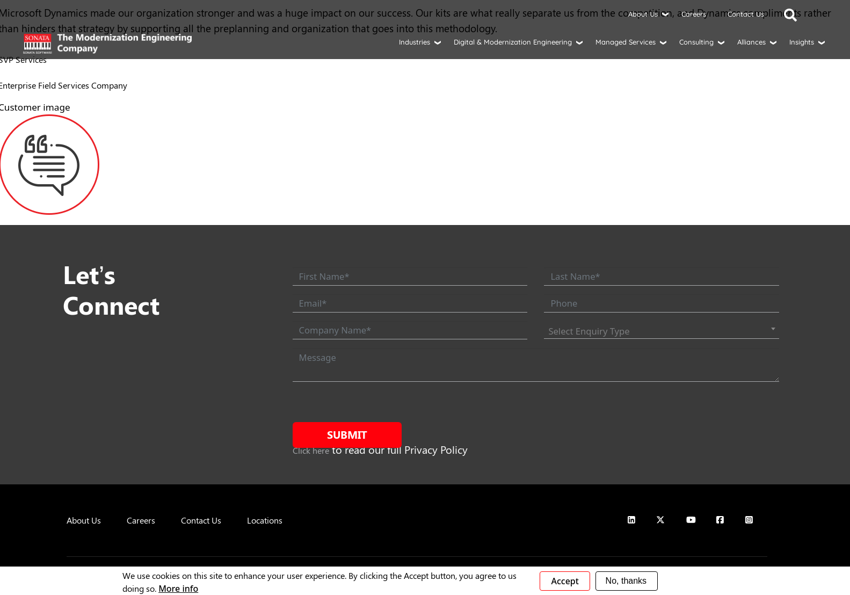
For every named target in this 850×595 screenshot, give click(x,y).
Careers (693, 14)
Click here (311, 450)
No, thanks (626, 580)
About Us (643, 14)
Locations (264, 520)
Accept (564, 581)
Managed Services (625, 42)
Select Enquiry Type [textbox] (588, 331)
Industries (414, 42)
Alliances (751, 42)
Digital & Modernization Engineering (513, 42)
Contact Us (746, 14)
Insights (801, 42)
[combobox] (661, 331)
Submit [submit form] (347, 434)
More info (178, 588)
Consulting (696, 42)
